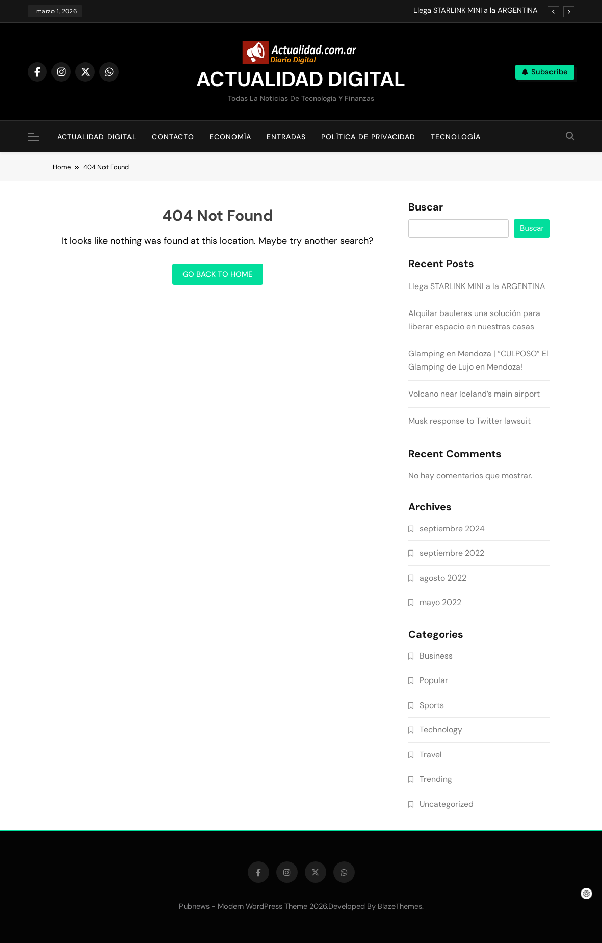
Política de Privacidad (368, 136)
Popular (434, 680)
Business (436, 655)
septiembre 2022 (452, 552)
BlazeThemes (400, 906)
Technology (441, 729)
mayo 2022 (440, 602)
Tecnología (456, 136)
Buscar (425, 207)
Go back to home (217, 274)
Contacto (173, 136)
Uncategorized (447, 804)
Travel (431, 754)
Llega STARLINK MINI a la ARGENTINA (475, 11)
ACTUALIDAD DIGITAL (300, 79)
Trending (436, 779)
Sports (432, 705)
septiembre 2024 (452, 528)
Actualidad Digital (97, 136)
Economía (230, 136)
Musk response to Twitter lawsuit (469, 420)
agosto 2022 (443, 577)
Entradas (286, 136)
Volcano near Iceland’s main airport (474, 393)
